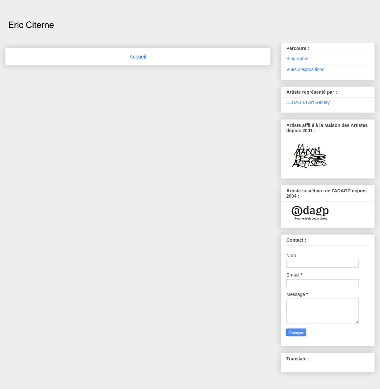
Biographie (297, 58)
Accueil (138, 57)
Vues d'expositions (305, 69)
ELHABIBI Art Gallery (308, 102)
